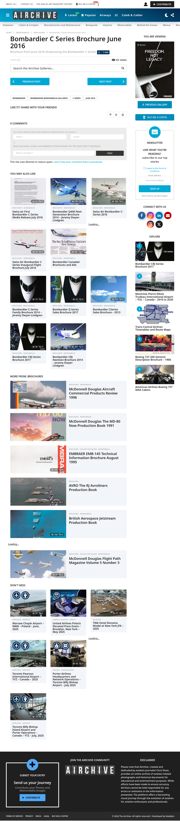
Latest (70, 15)
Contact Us (27, 4)
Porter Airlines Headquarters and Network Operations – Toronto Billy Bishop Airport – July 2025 (67, 679)
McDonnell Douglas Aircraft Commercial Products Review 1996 (95, 393)
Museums (97, 620)
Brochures (17, 208)
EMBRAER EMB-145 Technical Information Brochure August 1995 (96, 458)
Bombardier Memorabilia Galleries (49, 98)
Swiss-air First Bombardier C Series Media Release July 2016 (27, 215)
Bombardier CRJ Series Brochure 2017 (26, 359)
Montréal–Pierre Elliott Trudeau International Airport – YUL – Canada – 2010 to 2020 (154, 296)
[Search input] (66, 68)
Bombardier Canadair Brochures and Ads (66, 264)
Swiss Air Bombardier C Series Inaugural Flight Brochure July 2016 (27, 265)
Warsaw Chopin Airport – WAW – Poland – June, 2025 (28, 626)
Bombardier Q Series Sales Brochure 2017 (66, 311)
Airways (105, 15)
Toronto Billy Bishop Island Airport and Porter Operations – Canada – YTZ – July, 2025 (28, 731)
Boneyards (91, 25)
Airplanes (8, 25)
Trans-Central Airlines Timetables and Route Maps (153, 328)
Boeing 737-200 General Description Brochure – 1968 (153, 358)
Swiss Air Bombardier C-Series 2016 (108, 213)
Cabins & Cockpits (28, 25)
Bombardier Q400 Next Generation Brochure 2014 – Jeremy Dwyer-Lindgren (67, 216)
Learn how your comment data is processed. (78, 162)
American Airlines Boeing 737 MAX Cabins (153, 388)
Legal (46, 816)
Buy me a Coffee (85, 4)
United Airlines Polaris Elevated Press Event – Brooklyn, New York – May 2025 (67, 628)
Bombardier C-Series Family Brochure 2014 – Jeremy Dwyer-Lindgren (27, 312)
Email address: (155, 179)
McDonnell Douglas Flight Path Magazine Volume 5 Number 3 (92, 563)
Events (72, 620)
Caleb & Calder (132, 15)
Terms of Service (14, 816)
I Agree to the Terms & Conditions (156, 169)
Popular (88, 15)
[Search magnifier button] (122, 68)
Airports (107, 25)
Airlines (56, 670)
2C (116, 15)
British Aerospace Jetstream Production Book (94, 520)
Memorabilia (124, 25)
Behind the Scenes (147, 25)
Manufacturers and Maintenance (62, 25)
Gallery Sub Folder (88, 449)
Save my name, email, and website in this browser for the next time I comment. (57, 146)
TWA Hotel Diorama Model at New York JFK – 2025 (108, 626)
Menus (166, 25)
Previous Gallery (154, 104)
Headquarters (67, 670)
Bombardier (19, 98)
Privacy (29, 816)
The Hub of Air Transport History (54, 4)
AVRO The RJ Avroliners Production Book (90, 488)
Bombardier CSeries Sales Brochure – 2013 (106, 311)
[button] (98, 4)
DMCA (38, 816)
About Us (11, 4)
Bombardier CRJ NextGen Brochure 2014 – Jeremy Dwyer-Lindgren (68, 362)
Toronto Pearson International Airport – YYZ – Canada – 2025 (26, 677)
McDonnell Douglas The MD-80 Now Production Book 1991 (95, 425)
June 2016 (90, 98)
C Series (77, 98)
